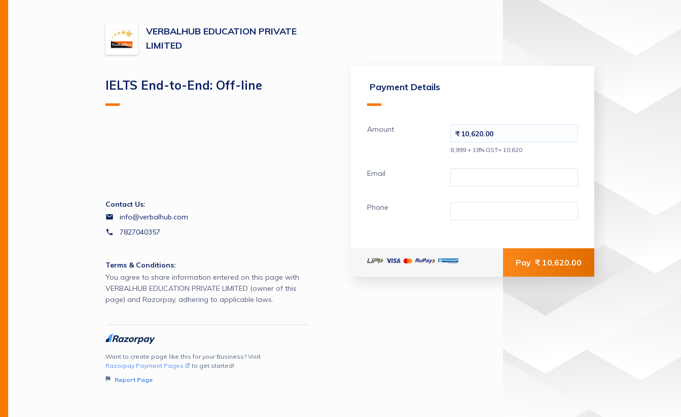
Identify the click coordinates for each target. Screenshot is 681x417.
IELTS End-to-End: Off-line (183, 92)
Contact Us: (125, 204)
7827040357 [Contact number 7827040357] (140, 232)
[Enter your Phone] (514, 211)
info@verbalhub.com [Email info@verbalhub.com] (154, 216)
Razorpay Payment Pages (147, 365)
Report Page (129, 380)
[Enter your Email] (514, 177)
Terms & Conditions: (140, 265)
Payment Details (403, 93)
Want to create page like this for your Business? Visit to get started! (208, 369)
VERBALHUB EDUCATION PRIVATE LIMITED (221, 38)
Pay (549, 262)
